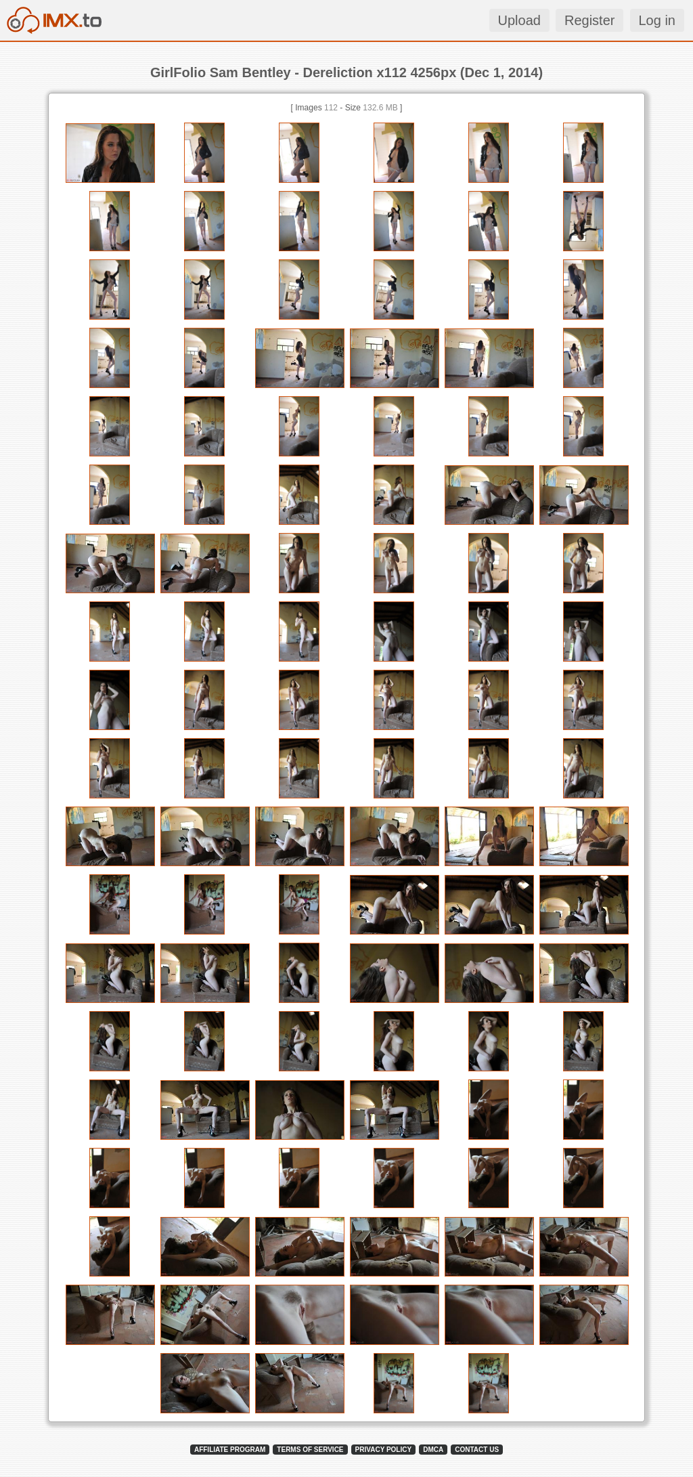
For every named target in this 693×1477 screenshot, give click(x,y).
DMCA (433, 1449)
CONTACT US (477, 1449)
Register (589, 20)
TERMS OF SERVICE (310, 1449)
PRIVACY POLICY (383, 1449)
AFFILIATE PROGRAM (229, 1449)
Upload (519, 20)
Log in (657, 20)
